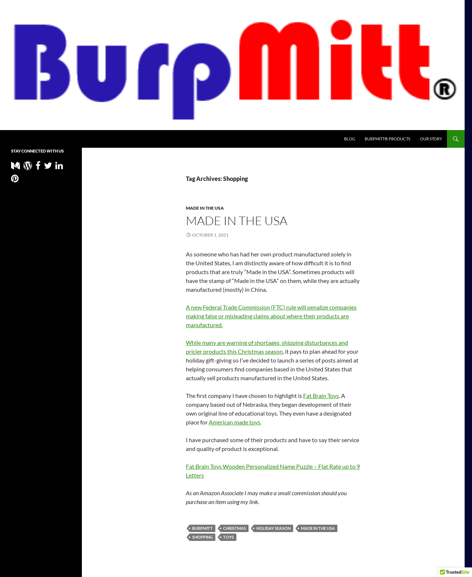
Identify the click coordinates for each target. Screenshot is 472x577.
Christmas (234, 528)
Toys (228, 537)
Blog (349, 138)
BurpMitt (202, 528)
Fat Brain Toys (321, 395)
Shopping (202, 537)
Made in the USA (205, 208)
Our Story (431, 138)
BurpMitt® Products (387, 138)
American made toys (234, 422)
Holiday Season (273, 528)
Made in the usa (236, 220)
